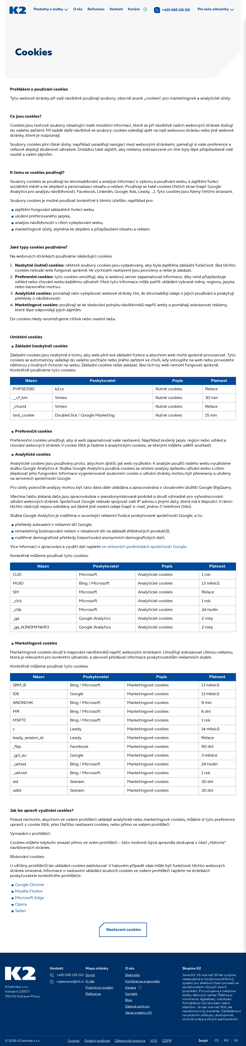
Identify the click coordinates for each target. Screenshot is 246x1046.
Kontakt (116, 9)
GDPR (167, 1040)
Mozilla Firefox (29, 892)
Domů (90, 975)
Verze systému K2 (138, 1012)
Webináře (132, 975)
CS (217, 1040)
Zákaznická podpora (130, 1040)
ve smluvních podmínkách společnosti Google (144, 547)
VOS (153, 1040)
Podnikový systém (99, 987)
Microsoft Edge (29, 898)
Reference (96, 9)
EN (226, 1040)
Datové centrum (137, 1006)
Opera (21, 905)
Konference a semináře (142, 981)
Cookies (73, 1040)
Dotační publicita (97, 1040)
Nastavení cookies (123, 930)
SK (236, 1040)
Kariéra (137, 9)
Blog (128, 1000)
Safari (20, 911)
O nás (78, 9)
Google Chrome (29, 885)
